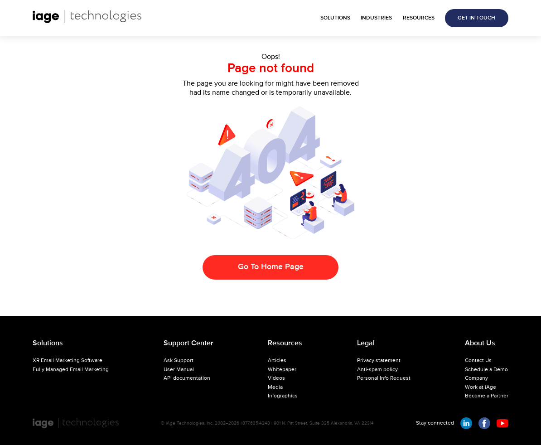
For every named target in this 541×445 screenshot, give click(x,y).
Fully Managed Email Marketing (71, 370)
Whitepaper (282, 370)
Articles (277, 361)
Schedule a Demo (486, 370)
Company (476, 378)
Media (275, 387)
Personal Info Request (384, 378)
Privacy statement (379, 361)
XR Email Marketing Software (67, 361)
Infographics (283, 396)
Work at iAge (480, 387)
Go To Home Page (271, 267)
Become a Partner (486, 396)
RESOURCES (419, 18)
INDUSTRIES (376, 18)
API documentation (187, 378)
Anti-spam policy (377, 370)
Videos (276, 378)
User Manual (179, 370)
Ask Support (178, 361)
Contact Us (478, 361)
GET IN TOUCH (476, 18)
